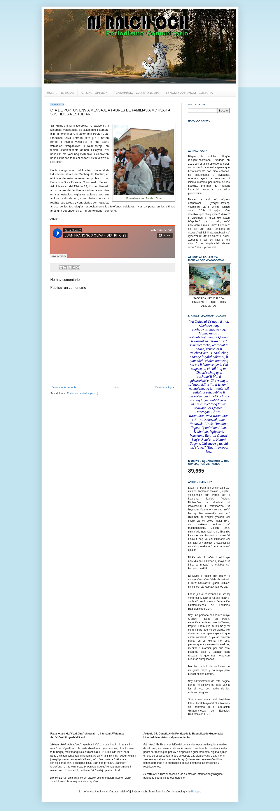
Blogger (195, 791)
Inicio (116, 387)
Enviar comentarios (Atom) (82, 393)
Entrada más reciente (63, 387)
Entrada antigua (164, 387)
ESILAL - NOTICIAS (60, 92)
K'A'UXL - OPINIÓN (94, 92)
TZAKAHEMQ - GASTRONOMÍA (136, 92)
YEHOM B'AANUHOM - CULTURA (189, 92)
